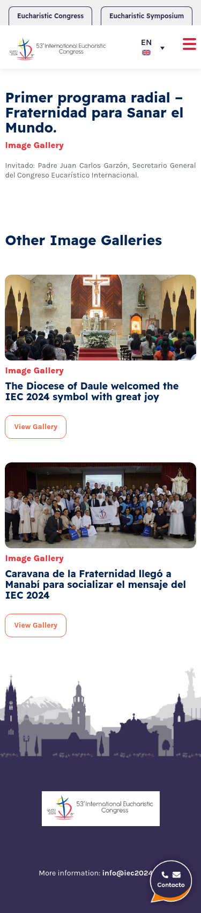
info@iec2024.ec (132, 873)
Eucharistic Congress (50, 16)
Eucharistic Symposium (146, 16)
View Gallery (35, 426)
